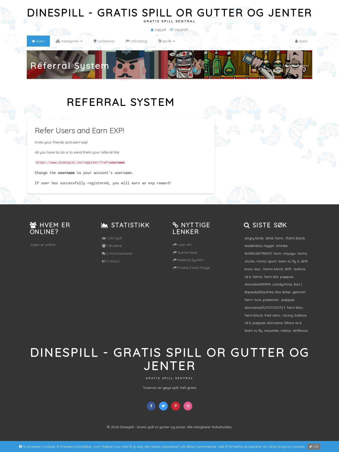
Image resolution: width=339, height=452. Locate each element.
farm (277, 258)
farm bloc (295, 312)
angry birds (254, 242)
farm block (254, 320)
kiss (257, 273)
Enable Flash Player (191, 272)
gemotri (298, 296)
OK (314, 446)
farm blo (271, 281)
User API (182, 249)
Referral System (188, 264)
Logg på (158, 30)
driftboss (300, 335)
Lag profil (179, 30)
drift (288, 273)
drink (269, 242)
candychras (282, 289)
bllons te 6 (292, 327)
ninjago (289, 258)
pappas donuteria (268, 327)
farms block (273, 273)
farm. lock (253, 304)
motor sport (267, 266)
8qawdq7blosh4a (259, 296)
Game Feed (185, 257)
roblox (286, 335)
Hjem (277, 66)
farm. (279, 242)
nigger (269, 250)
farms (257, 281)
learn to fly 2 (288, 266)
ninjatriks (271, 335)
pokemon (271, 304)
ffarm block (295, 242)
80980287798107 (258, 258)
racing (287, 320)
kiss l (298, 289)
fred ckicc (272, 320)
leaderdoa (253, 250)
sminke (281, 250)
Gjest (301, 41)
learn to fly (253, 335)
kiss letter (283, 296)
